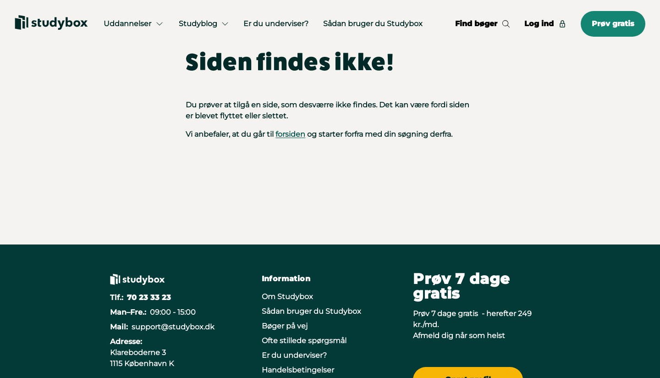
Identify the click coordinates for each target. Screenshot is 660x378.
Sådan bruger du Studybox (373, 23)
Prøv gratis (613, 23)
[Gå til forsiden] (51, 24)
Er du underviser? (275, 23)
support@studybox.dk (173, 326)
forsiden (290, 134)
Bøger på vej (285, 326)
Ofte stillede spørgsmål (304, 340)
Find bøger (482, 23)
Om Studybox (287, 296)
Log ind (545, 23)
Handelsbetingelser (298, 370)
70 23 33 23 (149, 297)
